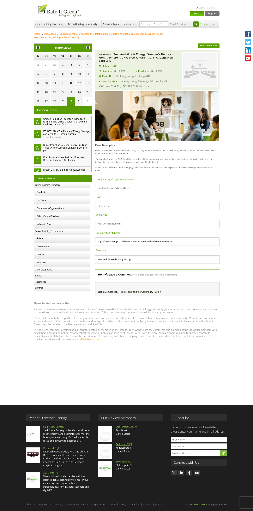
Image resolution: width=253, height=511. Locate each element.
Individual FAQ (118, 504)
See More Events (208, 45)
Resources (128, 24)
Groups (41, 254)
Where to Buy (44, 224)
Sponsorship (110, 24)
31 (79, 101)
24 (79, 92)
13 (46, 83)
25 (87, 92)
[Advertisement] (127, 371)
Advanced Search (209, 24)
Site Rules (135, 504)
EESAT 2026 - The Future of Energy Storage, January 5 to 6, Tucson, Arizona (66, 132)
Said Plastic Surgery (53, 427)
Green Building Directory (48, 24)
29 (63, 101)
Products (41, 192)
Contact (39, 288)
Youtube (248, 58)
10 (79, 74)
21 (54, 92)
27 (46, 65)
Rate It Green (200, 504)
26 (38, 65)
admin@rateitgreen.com (87, 339)
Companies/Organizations (50, 208)
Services (41, 200)
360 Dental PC (50, 472)
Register (212, 13)
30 (71, 101)
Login (197, 13)
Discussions (43, 246)
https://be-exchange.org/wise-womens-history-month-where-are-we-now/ (135, 241)
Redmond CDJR (51, 448)
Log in (158, 292)
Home (37, 34)
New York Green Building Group (114, 259)
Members (42, 262)
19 (38, 92)
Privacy (59, 504)
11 (87, 74)
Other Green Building (48, 216)
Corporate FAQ (99, 504)
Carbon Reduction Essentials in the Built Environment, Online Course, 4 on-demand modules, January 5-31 (65, 122)
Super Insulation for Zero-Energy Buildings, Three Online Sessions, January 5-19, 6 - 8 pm (65, 148)
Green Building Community (82, 24)
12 (38, 83)
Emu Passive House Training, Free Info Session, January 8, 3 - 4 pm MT (63, 159)
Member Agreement (77, 504)
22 (63, 92)
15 (63, 83)
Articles (41, 238)
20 (46, 92)
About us (31, 504)
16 (71, 83)
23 (71, 92)
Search (38, 275)
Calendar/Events (68, 34)
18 (87, 83)
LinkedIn (248, 50)
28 (54, 65)
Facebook (248, 34)
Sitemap (147, 504)
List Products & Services (209, 8)
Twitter (248, 42)
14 (54, 83)
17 (79, 83)
